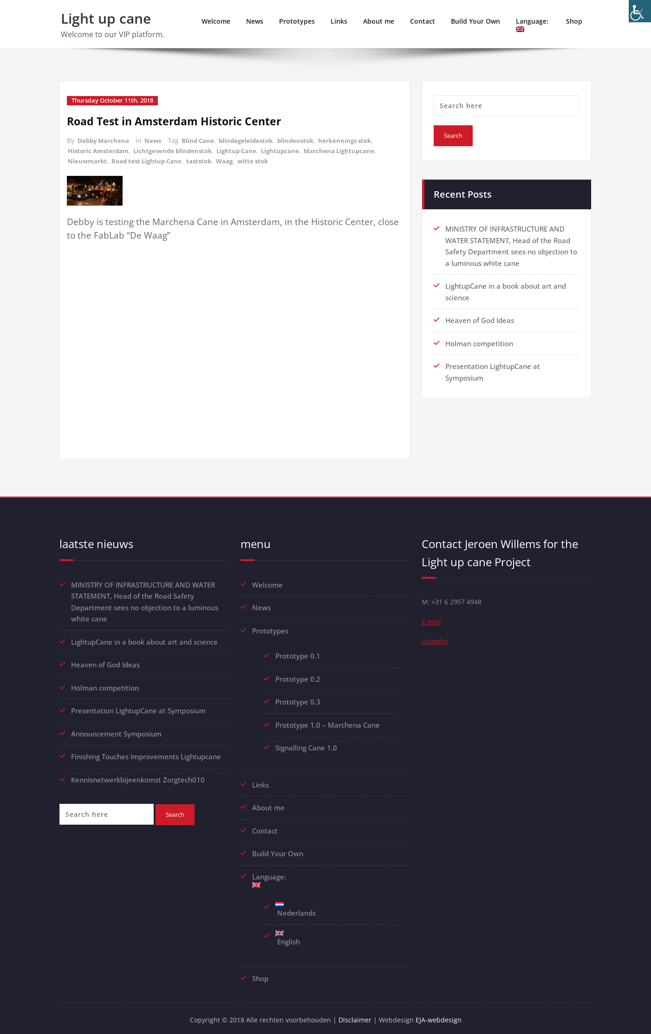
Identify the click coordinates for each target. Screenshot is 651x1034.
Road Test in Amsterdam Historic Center (178, 120)
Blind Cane (202, 140)
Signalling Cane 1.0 (306, 745)
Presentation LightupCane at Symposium (138, 707)
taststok (205, 159)
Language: (533, 24)
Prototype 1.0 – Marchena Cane (327, 722)
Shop (574, 21)
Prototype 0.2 (297, 676)
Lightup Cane (246, 149)
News (254, 21)
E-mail (432, 621)
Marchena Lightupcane (352, 149)
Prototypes (297, 21)
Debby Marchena (104, 140)
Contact (422, 21)
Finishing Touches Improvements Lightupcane (146, 753)
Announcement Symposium (116, 730)
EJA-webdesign (441, 1015)
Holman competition (479, 341)
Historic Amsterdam (100, 149)
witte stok (262, 159)
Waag (232, 159)
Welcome (216, 21)
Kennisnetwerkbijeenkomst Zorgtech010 (138, 776)
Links (339, 21)
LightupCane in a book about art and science (144, 639)
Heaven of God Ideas (479, 318)
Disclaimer (357, 1015)
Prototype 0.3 (298, 699)
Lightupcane (292, 149)
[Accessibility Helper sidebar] (640, 11)
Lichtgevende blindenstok (179, 149)
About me (378, 21)
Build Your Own (475, 21)
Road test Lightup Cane (150, 159)
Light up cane (106, 18)
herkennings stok (356, 140)
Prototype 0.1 (297, 654)
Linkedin (435, 641)
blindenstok (304, 140)
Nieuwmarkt (88, 159)
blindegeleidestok (251, 140)
